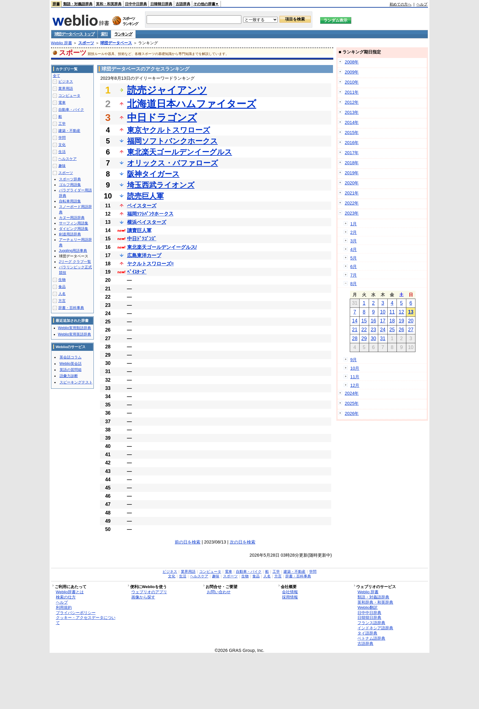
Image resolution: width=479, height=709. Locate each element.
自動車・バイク (71, 109)
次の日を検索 (242, 542)
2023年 (352, 213)
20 (411, 320)
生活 (62, 152)
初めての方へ (400, 4)
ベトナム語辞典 (371, 638)
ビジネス (65, 81)
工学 (62, 124)
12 (401, 312)
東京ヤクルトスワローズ (168, 130)
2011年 (352, 92)
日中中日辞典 (136, 4)
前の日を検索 (187, 542)
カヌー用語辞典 (72, 218)
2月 (353, 232)
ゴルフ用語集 (70, 185)
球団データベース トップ (74, 34)
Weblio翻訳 (367, 607)
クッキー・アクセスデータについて (85, 620)
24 (383, 329)
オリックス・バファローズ (172, 163)
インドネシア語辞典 (375, 628)
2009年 (352, 72)
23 (373, 329)
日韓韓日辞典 (161, 4)
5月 (353, 258)
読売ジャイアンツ (167, 90)
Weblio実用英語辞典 (74, 334)
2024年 (352, 393)
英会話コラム (71, 357)
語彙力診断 (69, 376)
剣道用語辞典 (70, 234)
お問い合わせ (219, 592)
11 (392, 312)
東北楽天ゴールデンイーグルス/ (162, 247)
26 (401, 329)
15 (364, 320)
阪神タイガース (153, 174)
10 (383, 312)
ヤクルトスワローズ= (150, 263)
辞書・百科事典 (71, 308)
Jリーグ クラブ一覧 (75, 262)
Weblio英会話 (71, 364)
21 (354, 329)
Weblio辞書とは (70, 592)
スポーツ (86, 43)
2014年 (352, 122)
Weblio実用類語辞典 (74, 328)
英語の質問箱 (71, 370)
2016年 (352, 142)
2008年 (352, 62)
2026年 (352, 413)
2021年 (352, 193)
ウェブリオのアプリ (149, 592)
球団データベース (116, 43)
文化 (62, 145)
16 (373, 320)
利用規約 (64, 607)
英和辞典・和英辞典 (375, 602)
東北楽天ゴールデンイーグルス (179, 152)
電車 (62, 102)
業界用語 (65, 88)
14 (354, 320)
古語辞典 (183, 4)
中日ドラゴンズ (162, 117)
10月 (354, 368)
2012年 (352, 102)
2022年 (352, 203)
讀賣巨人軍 (139, 230)
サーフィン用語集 (73, 223)
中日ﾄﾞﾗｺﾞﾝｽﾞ (141, 238)
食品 (62, 287)
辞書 (56, 4)
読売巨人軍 (145, 196)
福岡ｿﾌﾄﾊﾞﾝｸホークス (150, 213)
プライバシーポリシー (76, 612)
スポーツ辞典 (70, 179)
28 (354, 338)
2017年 (352, 152)
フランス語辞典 (371, 622)
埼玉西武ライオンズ (161, 185)
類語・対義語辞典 (78, 4)
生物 (62, 280)
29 (364, 338)
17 (383, 320)
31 (383, 338)
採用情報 (290, 597)
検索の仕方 (66, 597)
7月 (353, 275)
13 (411, 312)
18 (392, 320)
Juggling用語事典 (73, 251)
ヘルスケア (67, 159)
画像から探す (143, 597)
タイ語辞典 (367, 633)
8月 (353, 283)
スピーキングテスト (76, 382)
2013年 (352, 112)
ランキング (123, 34)
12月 (354, 385)
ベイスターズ (141, 205)
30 (373, 338)
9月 (353, 359)
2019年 (352, 172)
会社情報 (290, 592)
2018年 (352, 162)
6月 (353, 266)
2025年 (352, 403)
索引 (104, 34)
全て (56, 76)
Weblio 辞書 (61, 43)
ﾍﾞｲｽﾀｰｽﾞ (137, 272)
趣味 (62, 166)
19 (401, 320)
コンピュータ (69, 95)
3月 (353, 240)
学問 (62, 138)
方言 (62, 301)
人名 (62, 294)
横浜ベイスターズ (146, 222)
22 (364, 329)
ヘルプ (421, 4)
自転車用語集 (70, 201)
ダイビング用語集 (73, 229)
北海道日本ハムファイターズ (191, 103)
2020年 (352, 182)
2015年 (352, 132)
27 (411, 329)
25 (392, 329)
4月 (353, 249)
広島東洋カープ (144, 255)
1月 (353, 223)
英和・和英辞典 (109, 4)
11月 (354, 376)
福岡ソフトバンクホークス (172, 141)
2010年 (352, 82)
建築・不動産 (69, 131)
